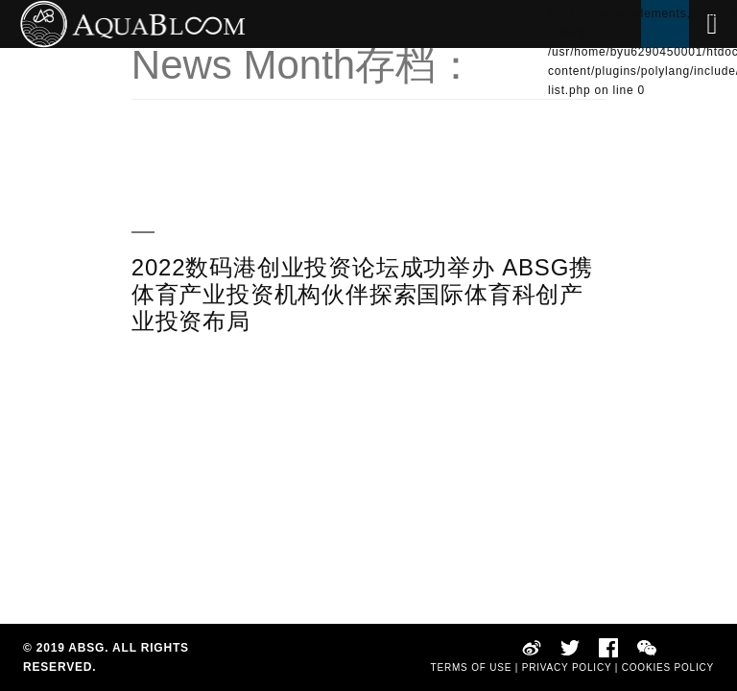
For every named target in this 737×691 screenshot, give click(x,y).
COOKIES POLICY (668, 667)
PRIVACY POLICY (566, 667)
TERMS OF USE (471, 667)
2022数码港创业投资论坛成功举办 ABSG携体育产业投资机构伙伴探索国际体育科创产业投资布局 (362, 294)
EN (556, 109)
